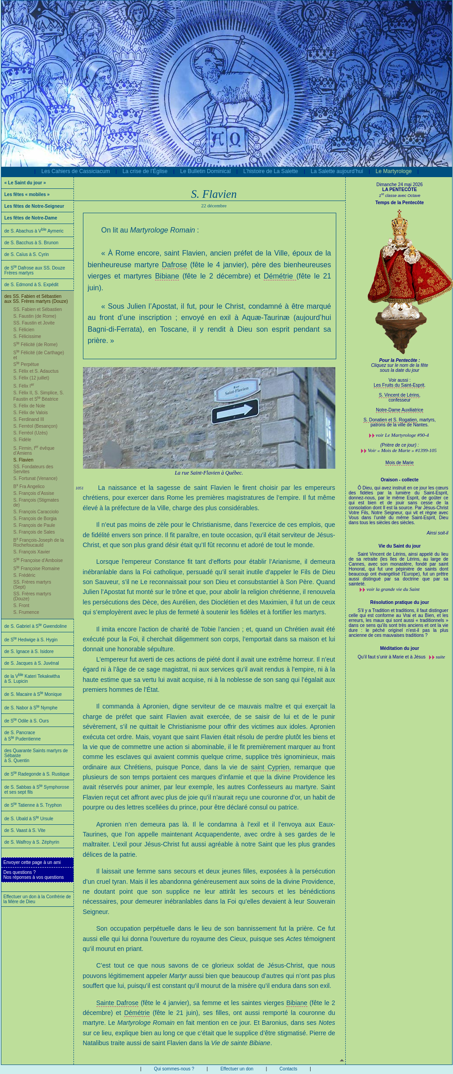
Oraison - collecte (400, 479)
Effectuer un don (236, 1068)
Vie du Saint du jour (400, 546)
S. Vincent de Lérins (399, 395)
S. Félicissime (27, 336)
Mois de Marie (399, 462)
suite (440, 656)
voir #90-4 (402, 435)
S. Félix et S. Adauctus (36, 371)
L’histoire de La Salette (270, 171)
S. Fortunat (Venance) (36, 478)
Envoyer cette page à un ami (32, 862)
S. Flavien (23, 459)
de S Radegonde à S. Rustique (37, 774)
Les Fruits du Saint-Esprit (399, 385)
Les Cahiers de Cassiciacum (75, 171)
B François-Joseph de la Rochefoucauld (39, 543)
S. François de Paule (34, 525)
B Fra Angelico (29, 486)
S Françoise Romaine (37, 568)
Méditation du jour (399, 648)
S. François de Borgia (35, 518)
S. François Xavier (32, 551)
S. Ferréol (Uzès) (31, 432)
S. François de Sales (34, 532)
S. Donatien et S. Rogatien (389, 419)
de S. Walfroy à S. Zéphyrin (32, 842)
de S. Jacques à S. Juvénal (32, 663)
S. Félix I (24, 386)
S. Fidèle (22, 439)
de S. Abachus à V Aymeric (34, 231)
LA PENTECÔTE (399, 189)
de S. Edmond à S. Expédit (32, 284)
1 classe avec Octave (399, 195)
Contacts (288, 1068)
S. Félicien (24, 329)
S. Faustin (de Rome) (35, 316)
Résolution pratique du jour (399, 602)
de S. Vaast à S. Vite (25, 830)
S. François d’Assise (34, 493)
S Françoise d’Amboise (38, 560)
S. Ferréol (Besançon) (36, 426)
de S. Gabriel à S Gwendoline (36, 626)
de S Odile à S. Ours (27, 720)
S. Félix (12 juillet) (31, 377)
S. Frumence (26, 612)
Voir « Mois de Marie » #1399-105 (402, 450)
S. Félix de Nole (30, 405)
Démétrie (280, 276)
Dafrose (174, 265)
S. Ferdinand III (29, 419)
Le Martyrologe (393, 171)
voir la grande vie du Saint (393, 589)
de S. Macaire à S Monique (33, 694)
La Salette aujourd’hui (337, 171)
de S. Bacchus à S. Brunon (32, 242)
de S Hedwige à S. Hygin (31, 639)
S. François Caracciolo (36, 511)
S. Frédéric (25, 575)
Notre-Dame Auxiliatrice (399, 409)
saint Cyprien (270, 767)
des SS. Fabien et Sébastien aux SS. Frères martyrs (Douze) (36, 299)
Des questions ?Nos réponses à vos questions (34, 875)
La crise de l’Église (145, 171)
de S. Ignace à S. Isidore (29, 651)
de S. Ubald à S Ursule (29, 818)
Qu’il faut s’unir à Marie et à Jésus (392, 656)
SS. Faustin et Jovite (34, 322)
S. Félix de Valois (31, 412)
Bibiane (167, 276)
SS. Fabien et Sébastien (38, 309)
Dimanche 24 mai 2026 (399, 184)
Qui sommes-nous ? (174, 1068)
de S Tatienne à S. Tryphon (33, 805)
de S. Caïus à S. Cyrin (27, 254)
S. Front (22, 605)
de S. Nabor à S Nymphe (31, 707)
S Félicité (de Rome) (36, 344)
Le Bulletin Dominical (205, 171)
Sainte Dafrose (117, 1002)
